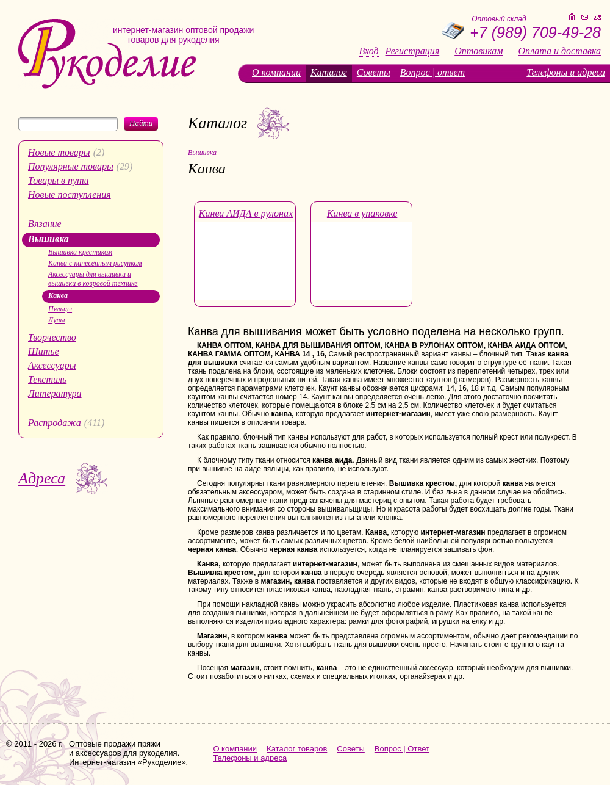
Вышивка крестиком (80, 252)
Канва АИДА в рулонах (246, 213)
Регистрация (413, 51)
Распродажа (54, 423)
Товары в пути (58, 180)
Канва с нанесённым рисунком (95, 263)
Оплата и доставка (559, 51)
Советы (373, 72)
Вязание (45, 224)
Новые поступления (69, 194)
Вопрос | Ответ (402, 748)
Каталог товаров (297, 748)
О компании (276, 72)
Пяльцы (60, 309)
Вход (369, 51)
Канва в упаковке (362, 213)
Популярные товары (70, 166)
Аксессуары (52, 365)
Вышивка (48, 239)
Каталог (328, 72)
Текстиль (47, 379)
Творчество (52, 337)
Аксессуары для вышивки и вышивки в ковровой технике (93, 279)
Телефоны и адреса (565, 72)
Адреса (41, 478)
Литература (55, 393)
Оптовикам (478, 51)
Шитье (43, 351)
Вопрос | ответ (432, 72)
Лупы (56, 320)
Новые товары (59, 152)
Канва (58, 295)
